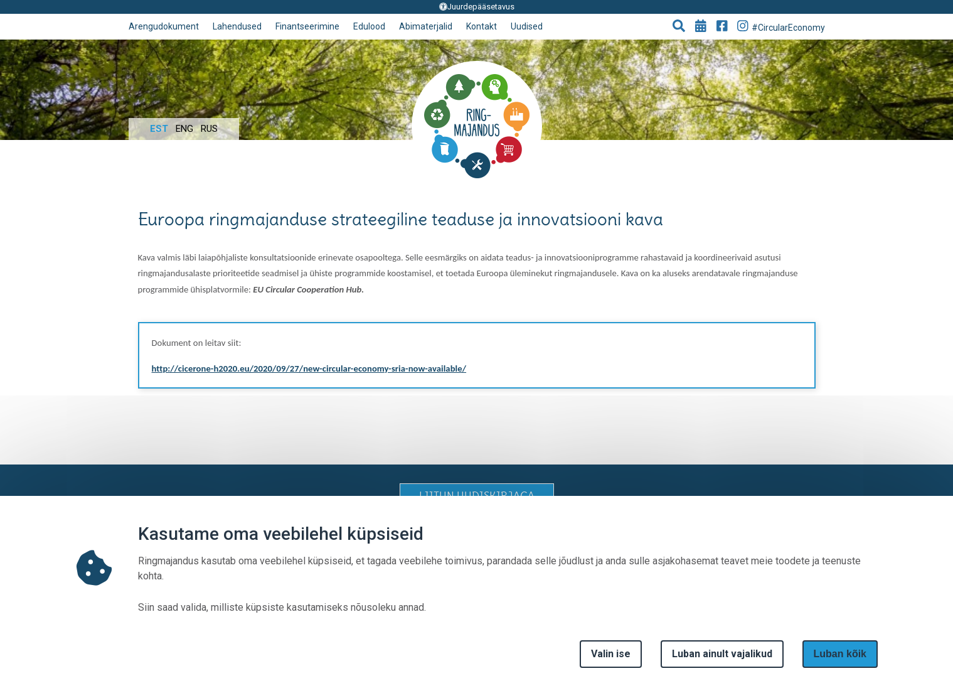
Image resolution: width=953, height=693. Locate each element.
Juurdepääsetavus (476, 6)
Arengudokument (164, 26)
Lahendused (237, 26)
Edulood (369, 26)
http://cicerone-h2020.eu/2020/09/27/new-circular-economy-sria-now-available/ (309, 368)
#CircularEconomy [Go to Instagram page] (781, 26)
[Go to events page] (701, 27)
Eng (184, 128)
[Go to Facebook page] (722, 27)
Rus (209, 128)
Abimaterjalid (425, 26)
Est (159, 128)
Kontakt (481, 26)
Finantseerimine (307, 26)
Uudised (527, 26)
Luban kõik (840, 653)
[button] (678, 27)
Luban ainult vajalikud (722, 654)
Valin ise (611, 654)
